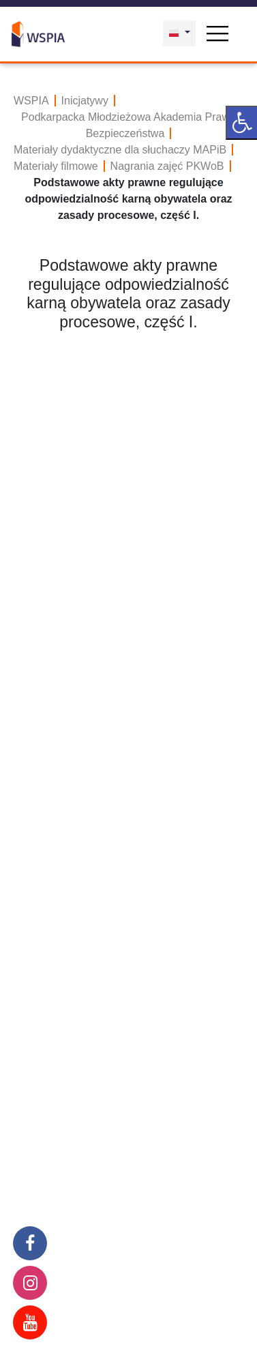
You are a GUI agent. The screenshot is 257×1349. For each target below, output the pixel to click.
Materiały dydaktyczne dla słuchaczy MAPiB (120, 149)
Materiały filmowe (56, 166)
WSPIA (31, 100)
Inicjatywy (84, 100)
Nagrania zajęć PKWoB (167, 166)
